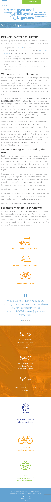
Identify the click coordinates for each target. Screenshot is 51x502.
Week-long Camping (25, 265)
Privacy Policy (25, 498)
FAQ (10, 203)
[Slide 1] (22, 320)
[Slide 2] (23, 320)
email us (39, 493)
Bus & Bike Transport (25, 248)
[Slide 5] (29, 320)
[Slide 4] (27, 320)
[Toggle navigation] (4, 3)
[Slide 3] (25, 320)
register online (31, 2)
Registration (25, 283)
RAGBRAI (20, 48)
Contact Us (25, 496)
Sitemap (25, 500)
